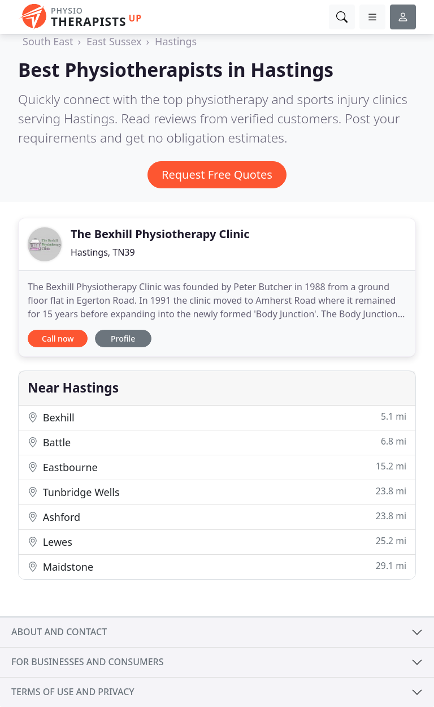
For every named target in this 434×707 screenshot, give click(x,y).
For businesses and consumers (87, 662)
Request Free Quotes (217, 174)
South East (48, 41)
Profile (123, 338)
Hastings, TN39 (103, 252)
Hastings (176, 41)
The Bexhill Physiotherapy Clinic (160, 234)
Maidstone (217, 566)
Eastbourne (217, 467)
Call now (57, 338)
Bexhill (217, 417)
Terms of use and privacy (72, 692)
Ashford (217, 517)
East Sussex (113, 41)
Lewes (217, 541)
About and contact (59, 632)
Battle (217, 442)
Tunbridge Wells (217, 492)
